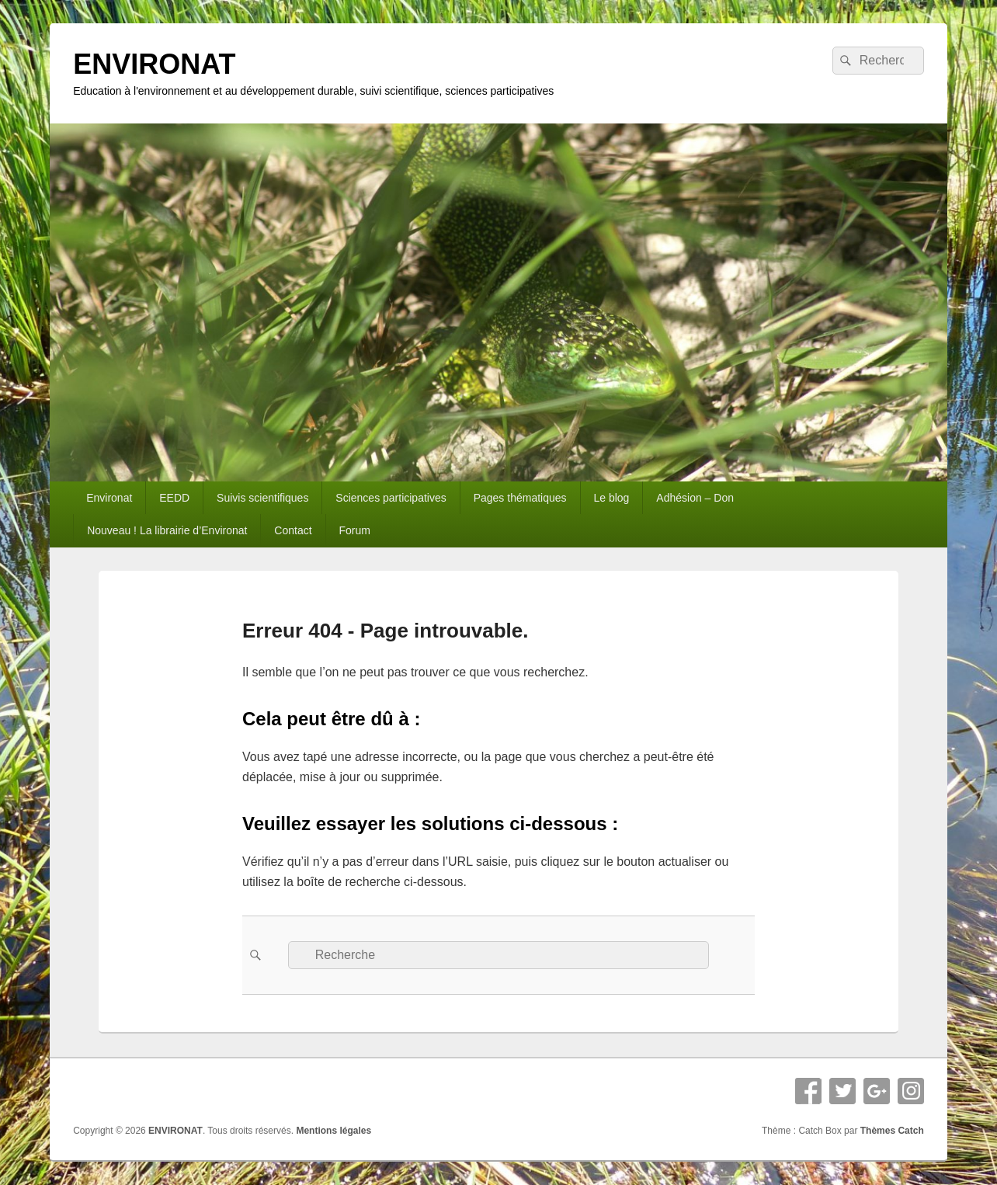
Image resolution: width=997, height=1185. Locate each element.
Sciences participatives (390, 498)
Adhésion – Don (695, 498)
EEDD (174, 498)
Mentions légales (333, 1130)
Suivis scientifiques (262, 498)
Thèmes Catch (892, 1130)
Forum (354, 530)
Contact (292, 530)
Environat (109, 498)
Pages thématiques (520, 498)
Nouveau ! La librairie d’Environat (167, 530)
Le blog (611, 498)
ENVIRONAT (154, 64)
